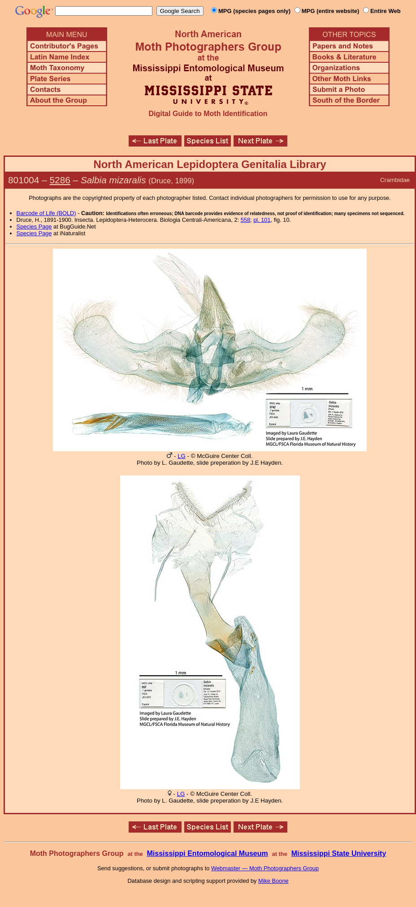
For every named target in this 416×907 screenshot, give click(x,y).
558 (245, 219)
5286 (60, 180)
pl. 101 (261, 219)
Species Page (34, 226)
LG (182, 456)
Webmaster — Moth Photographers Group (265, 868)
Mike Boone (273, 880)
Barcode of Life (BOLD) (46, 213)
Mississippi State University (338, 853)
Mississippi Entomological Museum (207, 853)
